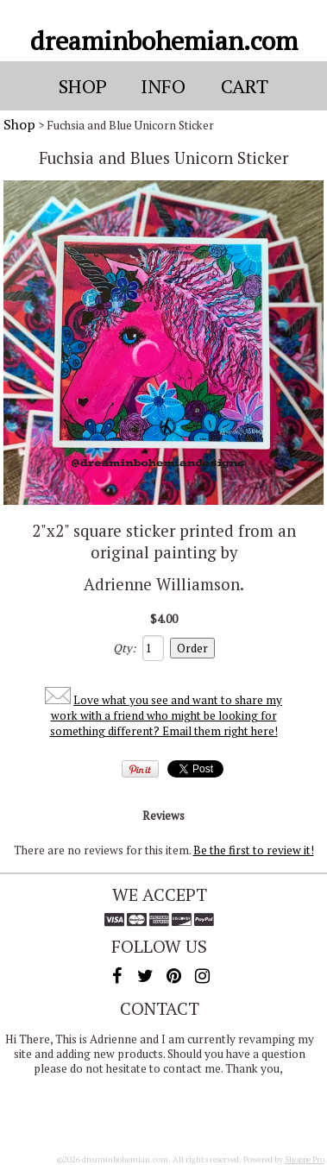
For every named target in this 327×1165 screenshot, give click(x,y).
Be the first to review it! (253, 850)
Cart (244, 85)
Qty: (124, 648)
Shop (19, 124)
